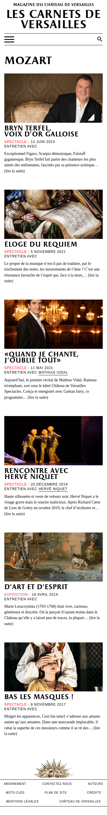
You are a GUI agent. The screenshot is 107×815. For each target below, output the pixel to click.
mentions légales (22, 801)
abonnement (15, 783)
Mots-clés (15, 792)
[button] (100, 39)
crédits (94, 792)
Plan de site (56, 792)
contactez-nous (57, 783)
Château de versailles (80, 801)
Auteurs (95, 783)
